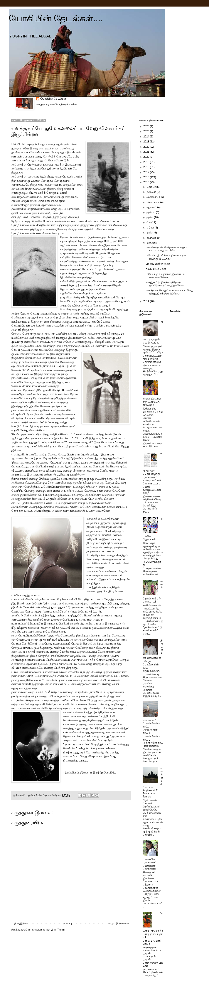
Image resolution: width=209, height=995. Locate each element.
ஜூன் (150, 217)
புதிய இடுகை (20, 923)
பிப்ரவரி (152, 237)
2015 (146, 182)
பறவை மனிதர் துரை (158, 263)
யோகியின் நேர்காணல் (149, 861)
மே (149, 222)
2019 (146, 162)
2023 (146, 141)
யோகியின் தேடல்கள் (53, 98)
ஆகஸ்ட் (152, 207)
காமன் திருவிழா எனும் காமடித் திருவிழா (152, 401)
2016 (146, 177)
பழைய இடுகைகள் (117, 923)
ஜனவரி (151, 242)
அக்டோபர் (153, 196)
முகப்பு (67, 923)
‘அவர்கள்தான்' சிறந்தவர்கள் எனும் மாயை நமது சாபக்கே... (166, 249)
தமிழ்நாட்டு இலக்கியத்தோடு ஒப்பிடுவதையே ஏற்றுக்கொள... (166, 284)
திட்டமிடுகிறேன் (156, 268)
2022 (146, 146)
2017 (146, 172)
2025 (146, 131)
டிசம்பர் (151, 186)
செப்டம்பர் (153, 202)
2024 (146, 136)
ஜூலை (151, 212)
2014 (146, 301)
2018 (146, 167)
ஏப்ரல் (151, 227)
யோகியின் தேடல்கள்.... (56, 18)
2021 (146, 151)
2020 (146, 156)
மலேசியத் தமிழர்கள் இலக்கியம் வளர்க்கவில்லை (165, 275)
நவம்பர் (152, 191)
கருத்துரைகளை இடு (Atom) (48, 929)
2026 (146, 126)
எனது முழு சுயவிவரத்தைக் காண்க (56, 104)
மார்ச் (150, 232)
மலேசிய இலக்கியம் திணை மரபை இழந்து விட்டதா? (166, 257)
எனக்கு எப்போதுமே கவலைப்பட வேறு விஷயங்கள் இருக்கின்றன (170, 292)
